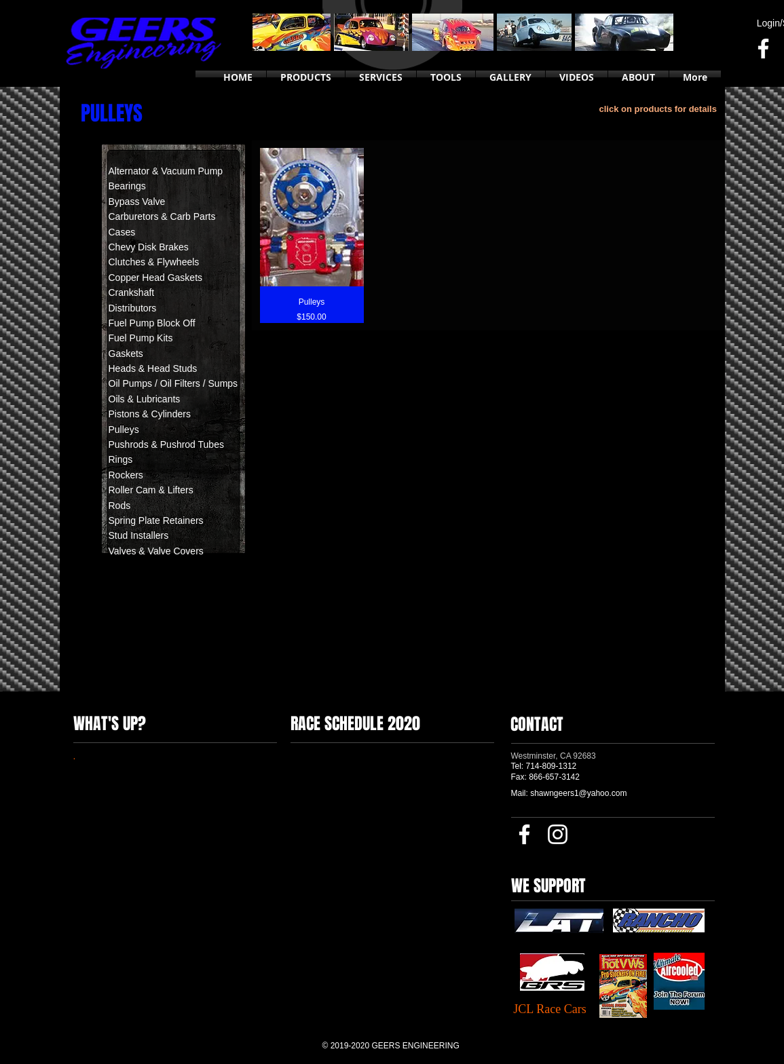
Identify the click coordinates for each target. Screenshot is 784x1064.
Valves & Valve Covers (156, 551)
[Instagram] (557, 834)
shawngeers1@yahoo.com (578, 793)
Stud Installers (140, 535)
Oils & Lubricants (145, 399)
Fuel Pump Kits (141, 337)
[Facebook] (763, 48)
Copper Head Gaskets (156, 277)
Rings (121, 459)
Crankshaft (132, 292)
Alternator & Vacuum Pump (166, 171)
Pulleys (124, 429)
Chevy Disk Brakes (149, 247)
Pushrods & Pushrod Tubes (166, 444)
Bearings (127, 185)
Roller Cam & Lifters (151, 489)
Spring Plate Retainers (156, 520)
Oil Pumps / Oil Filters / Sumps (173, 383)
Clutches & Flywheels (154, 261)
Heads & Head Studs (153, 368)
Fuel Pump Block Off (152, 323)
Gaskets (126, 353)
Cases (122, 232)
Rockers (126, 475)
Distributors (133, 308)
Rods (120, 505)
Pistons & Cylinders (150, 413)
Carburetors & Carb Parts (162, 216)
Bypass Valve (137, 201)
